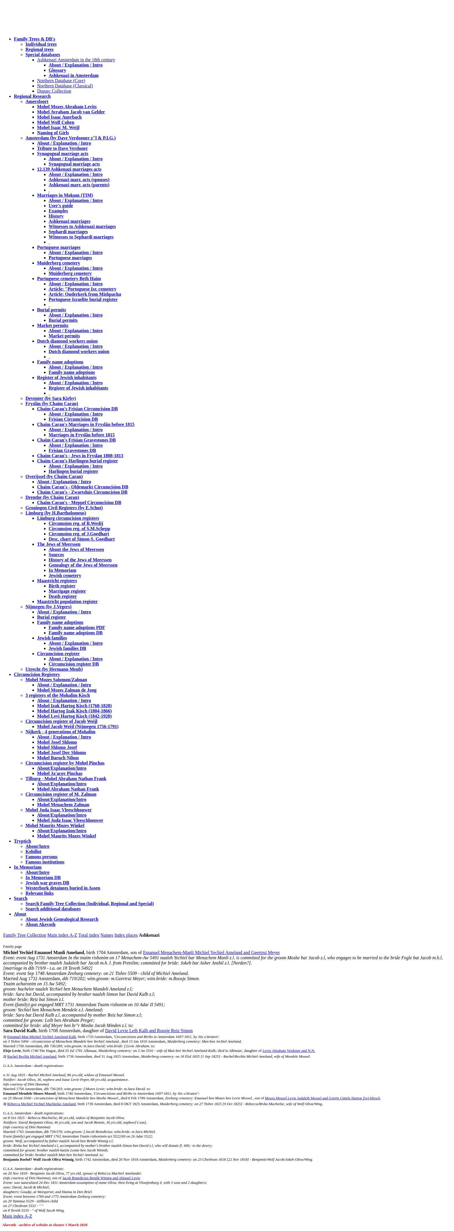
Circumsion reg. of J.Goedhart (79, 533)
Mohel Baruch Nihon (58, 757)
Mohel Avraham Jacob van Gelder (71, 111)
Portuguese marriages (58, 247)
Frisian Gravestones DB (72, 450)
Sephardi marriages (68, 231)
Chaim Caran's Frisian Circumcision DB (77, 408)
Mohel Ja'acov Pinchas (59, 773)
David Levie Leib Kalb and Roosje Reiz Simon (149, 1030)
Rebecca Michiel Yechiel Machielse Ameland (41, 1104)
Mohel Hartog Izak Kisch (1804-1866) (74, 710)
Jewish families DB (67, 648)
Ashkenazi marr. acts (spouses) (79, 179)
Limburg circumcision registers (68, 518)
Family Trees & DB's (34, 38)
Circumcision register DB (74, 664)
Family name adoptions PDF (77, 627)
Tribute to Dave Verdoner (62, 148)
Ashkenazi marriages (69, 221)
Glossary (57, 70)
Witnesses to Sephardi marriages (81, 236)
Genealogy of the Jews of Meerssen (83, 565)
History (56, 216)
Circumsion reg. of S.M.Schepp (79, 528)
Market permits (52, 325)
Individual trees (41, 44)
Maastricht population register (67, 601)
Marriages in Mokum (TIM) (65, 195)
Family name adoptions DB (75, 632)
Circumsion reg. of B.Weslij (76, 523)
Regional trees (39, 49)
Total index (88, 935)
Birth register (62, 585)
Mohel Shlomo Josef (57, 747)
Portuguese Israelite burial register (83, 299)
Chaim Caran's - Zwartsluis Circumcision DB (82, 492)
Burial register (51, 617)
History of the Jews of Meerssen (80, 559)
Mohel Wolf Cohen (55, 122)
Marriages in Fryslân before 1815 (82, 434)
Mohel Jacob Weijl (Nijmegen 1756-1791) (77, 726)
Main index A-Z (62, 935)
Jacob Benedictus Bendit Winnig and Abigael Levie (101, 1178)
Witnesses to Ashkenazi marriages (82, 226)
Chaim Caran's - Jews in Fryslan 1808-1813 (80, 455)
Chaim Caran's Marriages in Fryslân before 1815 (86, 424)
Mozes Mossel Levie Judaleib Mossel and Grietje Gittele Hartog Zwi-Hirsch (322, 1098)
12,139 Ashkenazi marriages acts (69, 169)
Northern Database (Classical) (65, 85)
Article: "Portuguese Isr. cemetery (82, 288)
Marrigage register (67, 591)
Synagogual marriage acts (62, 153)
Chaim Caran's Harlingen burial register (77, 460)
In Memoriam (62, 570)
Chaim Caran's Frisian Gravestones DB (76, 440)
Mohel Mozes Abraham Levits (67, 106)
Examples (58, 210)
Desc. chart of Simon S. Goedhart (82, 539)
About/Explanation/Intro (61, 768)
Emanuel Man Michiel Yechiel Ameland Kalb (41, 1037)
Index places (126, 935)
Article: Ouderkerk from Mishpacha (85, 294)
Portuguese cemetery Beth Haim (69, 278)
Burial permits (51, 309)
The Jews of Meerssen (58, 544)
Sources (56, 554)
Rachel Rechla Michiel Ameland (31, 1056)
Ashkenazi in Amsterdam (73, 75)
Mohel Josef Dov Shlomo (61, 752)
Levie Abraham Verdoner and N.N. (289, 1050)
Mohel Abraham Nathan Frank (68, 789)
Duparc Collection (54, 91)
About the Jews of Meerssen (76, 549)
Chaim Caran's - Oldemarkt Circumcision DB (82, 486)
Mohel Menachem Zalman (63, 804)
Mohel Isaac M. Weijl (58, 127)
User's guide (61, 205)
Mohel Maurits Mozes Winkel (66, 835)
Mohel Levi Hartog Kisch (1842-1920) (74, 716)
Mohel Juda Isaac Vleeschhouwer (70, 820)
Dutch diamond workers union (67, 341)
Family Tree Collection (24, 935)
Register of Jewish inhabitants (67, 377)
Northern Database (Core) (61, 80)
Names (106, 935)
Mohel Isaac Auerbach (59, 117)
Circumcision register (58, 653)
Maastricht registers (57, 580)
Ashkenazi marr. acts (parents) (79, 184)
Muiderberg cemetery (58, 262)
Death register (63, 596)
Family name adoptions (60, 361)
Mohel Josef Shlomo (57, 742)
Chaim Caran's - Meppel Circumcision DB (79, 502)
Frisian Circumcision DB (73, 419)
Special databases (42, 54)
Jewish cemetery (65, 575)
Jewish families (52, 637)
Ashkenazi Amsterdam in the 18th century (76, 59)
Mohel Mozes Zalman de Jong (66, 690)
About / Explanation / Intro (75, 65)
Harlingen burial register (73, 471)
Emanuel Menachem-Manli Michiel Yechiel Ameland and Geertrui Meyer (211, 952)
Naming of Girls (53, 132)
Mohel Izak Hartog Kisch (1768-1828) (74, 705)
